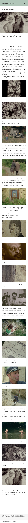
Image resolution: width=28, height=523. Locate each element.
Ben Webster (13, 516)
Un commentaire (11, 517)
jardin (18, 515)
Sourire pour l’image (11, 36)
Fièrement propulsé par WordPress (9, 521)
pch (11, 515)
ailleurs (15, 515)
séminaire (11, 73)
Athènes (8, 516)
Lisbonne (4, 517)
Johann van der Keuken (20, 516)
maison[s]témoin (8, 3)
